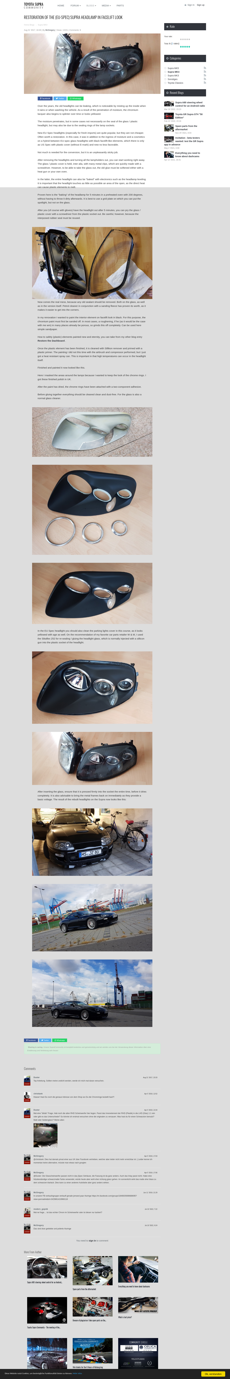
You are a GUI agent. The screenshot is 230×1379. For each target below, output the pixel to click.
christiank (38, 1094)
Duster (37, 1077)
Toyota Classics (175, 83)
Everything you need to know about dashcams (134, 1286)
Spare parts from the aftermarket (84, 1289)
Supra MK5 (173, 68)
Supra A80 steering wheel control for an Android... (44, 1282)
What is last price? (125, 1317)
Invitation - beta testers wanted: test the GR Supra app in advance (183, 141)
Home (60, 5)
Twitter (60, 98)
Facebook (45, 98)
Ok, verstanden (213, 1374)
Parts (120, 5)
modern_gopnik (41, 1209)
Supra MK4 (173, 72)
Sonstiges (172, 79)
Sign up (200, 5)
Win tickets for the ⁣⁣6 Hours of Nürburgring (88, 1367)
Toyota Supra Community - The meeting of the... (43, 1327)
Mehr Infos (99, 1374)
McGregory (39, 1156)
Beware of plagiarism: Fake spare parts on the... (89, 1320)
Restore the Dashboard (51, 340)
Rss (204, 67)
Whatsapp (75, 98)
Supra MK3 (173, 75)
